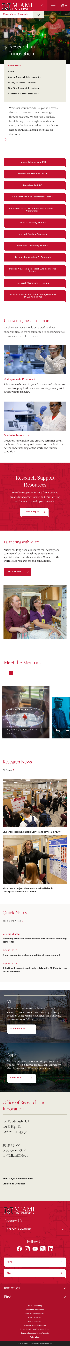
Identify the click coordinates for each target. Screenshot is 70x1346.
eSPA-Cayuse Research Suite (18, 1178)
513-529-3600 (11, 1145)
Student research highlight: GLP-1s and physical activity (31, 831)
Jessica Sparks (17, 709)
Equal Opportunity (35, 1306)
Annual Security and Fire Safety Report (35, 1329)
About (11, 71)
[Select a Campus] (35, 1229)
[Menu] (52, 5)
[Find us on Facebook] (19, 1249)
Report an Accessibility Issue (35, 1325)
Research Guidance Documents (24, 94)
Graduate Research (15, 435)
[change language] (64, 6)
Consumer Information (35, 1310)
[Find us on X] (43, 1249)
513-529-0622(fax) (14, 1150)
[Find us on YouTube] (35, 1249)
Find (7, 1296)
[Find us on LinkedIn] (51, 1249)
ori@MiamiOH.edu (15, 1155)
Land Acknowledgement (35, 1313)
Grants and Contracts (14, 1183)
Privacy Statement (35, 1317)
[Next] (11, 673)
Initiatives (12, 1288)
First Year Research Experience (24, 88)
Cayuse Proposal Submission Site (24, 77)
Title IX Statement (35, 1321)
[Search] (42, 5)
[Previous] (6, 673)
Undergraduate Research (18, 379)
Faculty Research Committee (22, 83)
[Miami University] (16, 6)
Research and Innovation (16, 14)
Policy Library (35, 1337)
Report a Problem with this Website (35, 1333)
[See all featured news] (8, 770)
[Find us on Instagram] (27, 1249)
